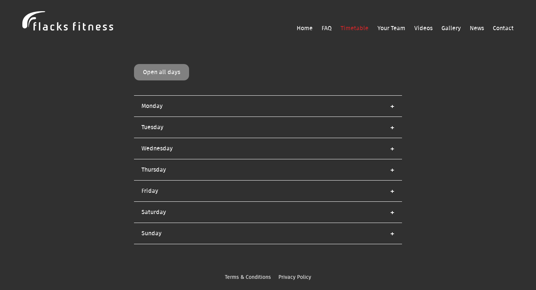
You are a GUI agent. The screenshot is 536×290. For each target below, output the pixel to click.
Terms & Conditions (248, 277)
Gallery (451, 28)
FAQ (327, 28)
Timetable (354, 28)
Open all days (161, 72)
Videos (423, 28)
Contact (503, 28)
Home (305, 28)
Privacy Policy (294, 277)
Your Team (391, 28)
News (477, 28)
